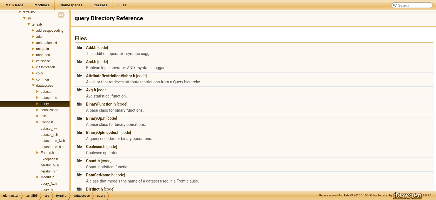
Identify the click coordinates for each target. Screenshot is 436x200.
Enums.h (47, 153)
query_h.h (48, 190)
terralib (37, 24)
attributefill (43, 55)
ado (39, 37)
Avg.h (91, 90)
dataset (46, 92)
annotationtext (46, 43)
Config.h (47, 122)
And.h (91, 61)
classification (45, 67)
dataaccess (44, 86)
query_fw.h (49, 184)
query (45, 104)
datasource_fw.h (53, 141)
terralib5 (29, 12)
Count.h (93, 161)
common (42, 79)
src (29, 18)
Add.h (91, 47)
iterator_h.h (49, 171)
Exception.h (49, 159)
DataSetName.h (100, 175)
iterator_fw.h (50, 165)
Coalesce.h (96, 146)
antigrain (42, 49)
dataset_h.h (49, 135)
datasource (49, 98)
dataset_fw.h (50, 129)
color (39, 73)
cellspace (43, 61)
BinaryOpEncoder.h (103, 132)
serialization (49, 110)
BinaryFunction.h (101, 104)
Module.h (47, 177)
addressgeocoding (49, 30)
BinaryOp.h (96, 118)
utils (43, 116)
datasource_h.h (52, 147)
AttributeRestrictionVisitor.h (110, 76)
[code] (102, 47)
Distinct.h (94, 189)
